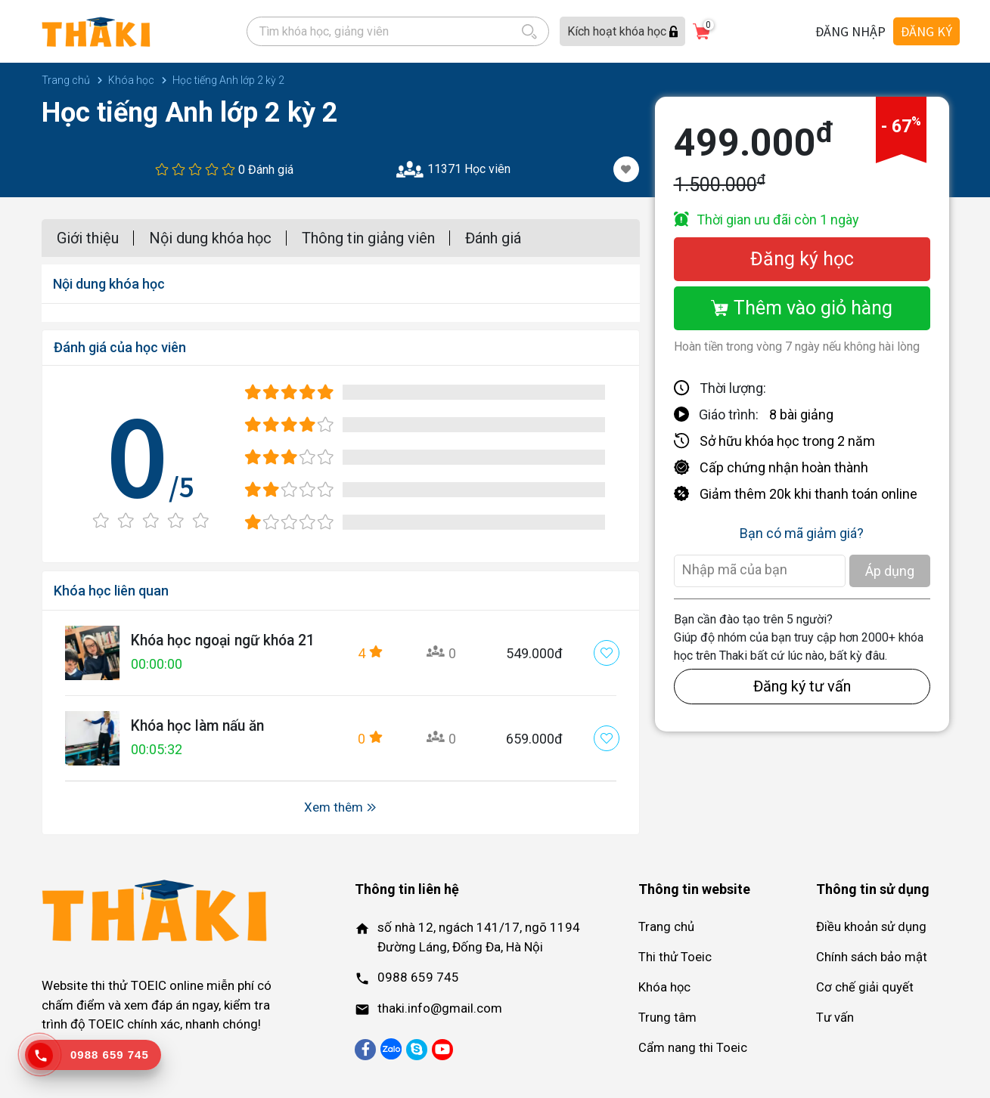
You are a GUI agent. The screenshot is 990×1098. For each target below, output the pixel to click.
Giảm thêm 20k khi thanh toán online (808, 494)
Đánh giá (493, 238)
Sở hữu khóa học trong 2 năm (787, 441)
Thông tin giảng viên (368, 238)
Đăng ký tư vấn (802, 686)
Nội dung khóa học (210, 238)
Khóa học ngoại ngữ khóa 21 (227, 641)
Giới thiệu (88, 238)
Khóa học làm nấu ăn (201, 726)
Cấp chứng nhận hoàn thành (784, 467)
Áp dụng (889, 571)
